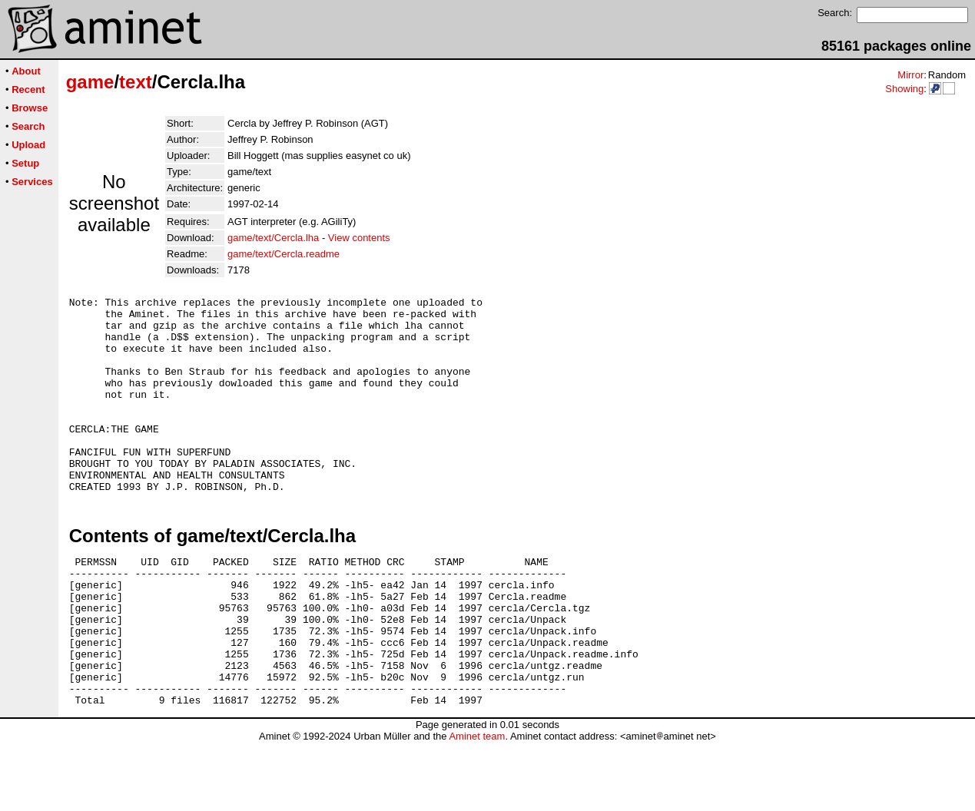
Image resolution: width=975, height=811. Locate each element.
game (90, 81)
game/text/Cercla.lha (273, 237)
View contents (359, 237)
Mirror (910, 75)
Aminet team (477, 805)
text (135, 81)
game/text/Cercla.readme (283, 254)
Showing (904, 88)
